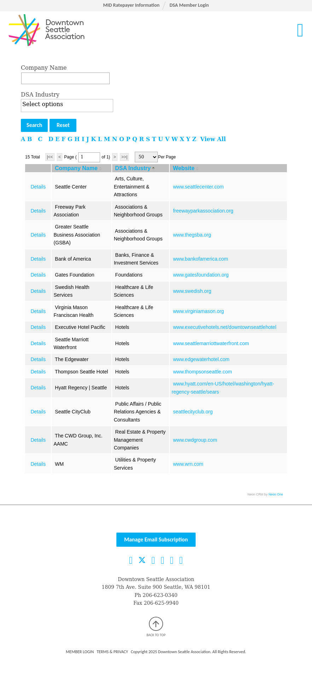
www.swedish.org (192, 292)
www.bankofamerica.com (200, 260)
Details (38, 188)
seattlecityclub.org (193, 413)
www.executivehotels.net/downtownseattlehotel (224, 329)
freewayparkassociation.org (203, 212)
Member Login (80, 653)
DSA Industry (40, 96)
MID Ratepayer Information (131, 5)
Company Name (44, 69)
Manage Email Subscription (156, 541)
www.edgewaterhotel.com (201, 361)
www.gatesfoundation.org (201, 276)
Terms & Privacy (112, 653)
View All (213, 140)
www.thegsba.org (192, 236)
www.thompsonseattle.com (202, 373)
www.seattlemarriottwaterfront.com (211, 345)
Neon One (275, 496)
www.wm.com (188, 465)
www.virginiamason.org (198, 312)
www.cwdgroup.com (195, 441)
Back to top (156, 628)
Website (184, 170)
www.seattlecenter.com (198, 188)
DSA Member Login (189, 5)
